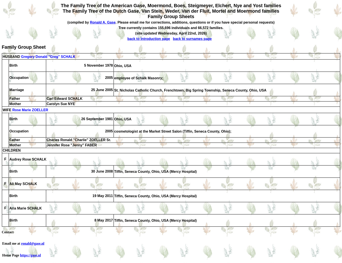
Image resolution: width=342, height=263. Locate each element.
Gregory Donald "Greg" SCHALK (48, 57)
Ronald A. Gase (103, 22)
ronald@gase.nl (32, 243)
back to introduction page (148, 39)
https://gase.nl (30, 255)
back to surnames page (192, 39)
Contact (8, 232)
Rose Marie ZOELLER (30, 110)
